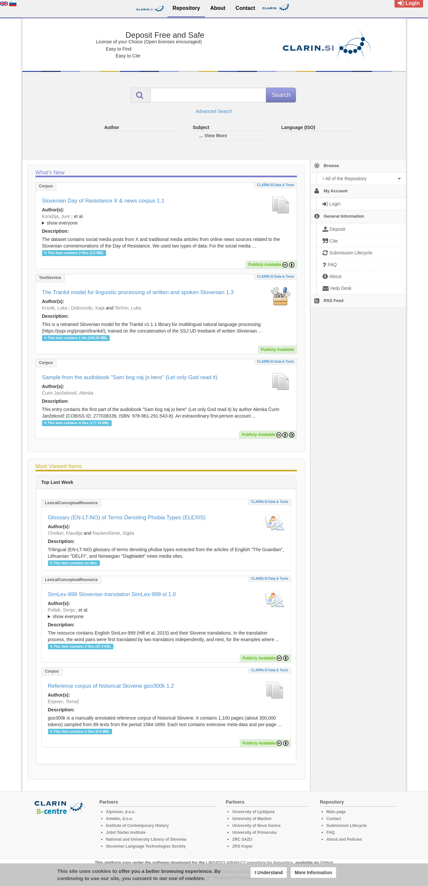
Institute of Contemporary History (137, 825)
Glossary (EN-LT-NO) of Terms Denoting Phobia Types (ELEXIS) (127, 517)
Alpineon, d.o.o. (121, 812)
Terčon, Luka (128, 308)
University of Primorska (254, 832)
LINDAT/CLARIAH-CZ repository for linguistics (249, 862)
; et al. (166, 220)
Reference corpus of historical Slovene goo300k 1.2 (111, 686)
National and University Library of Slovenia (146, 839)
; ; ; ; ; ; (166, 219)
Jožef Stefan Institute (126, 832)
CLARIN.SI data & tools (275, 185)
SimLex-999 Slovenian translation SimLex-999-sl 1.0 (112, 594)
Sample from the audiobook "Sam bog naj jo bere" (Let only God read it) (129, 377)
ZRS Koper (242, 846)
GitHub (326, 862)
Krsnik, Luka (54, 308)
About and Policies (344, 839)
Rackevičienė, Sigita (113, 533)
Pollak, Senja (61, 610)
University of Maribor (252, 818)
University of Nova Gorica (256, 825)
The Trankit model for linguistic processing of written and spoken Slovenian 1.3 (138, 292)
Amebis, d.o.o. (119, 818)
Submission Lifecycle (347, 825)
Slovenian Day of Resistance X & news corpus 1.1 (103, 201)
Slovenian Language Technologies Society (146, 846)
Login (409, 3)
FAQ (331, 832)
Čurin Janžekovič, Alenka (67, 393)
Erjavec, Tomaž (63, 701)
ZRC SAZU (242, 839)
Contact (334, 818)
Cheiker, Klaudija (65, 533)
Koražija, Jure (56, 216)
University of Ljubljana (253, 812)
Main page (336, 812)
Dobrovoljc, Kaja (87, 308)
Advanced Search (214, 111)
